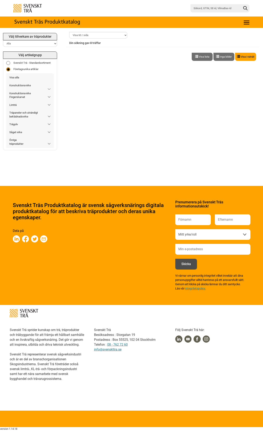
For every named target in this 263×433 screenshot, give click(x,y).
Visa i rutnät (245, 56)
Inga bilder (224, 56)
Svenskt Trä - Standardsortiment (28, 63)
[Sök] (245, 8)
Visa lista (202, 56)
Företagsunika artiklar (22, 69)
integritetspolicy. (195, 288)
